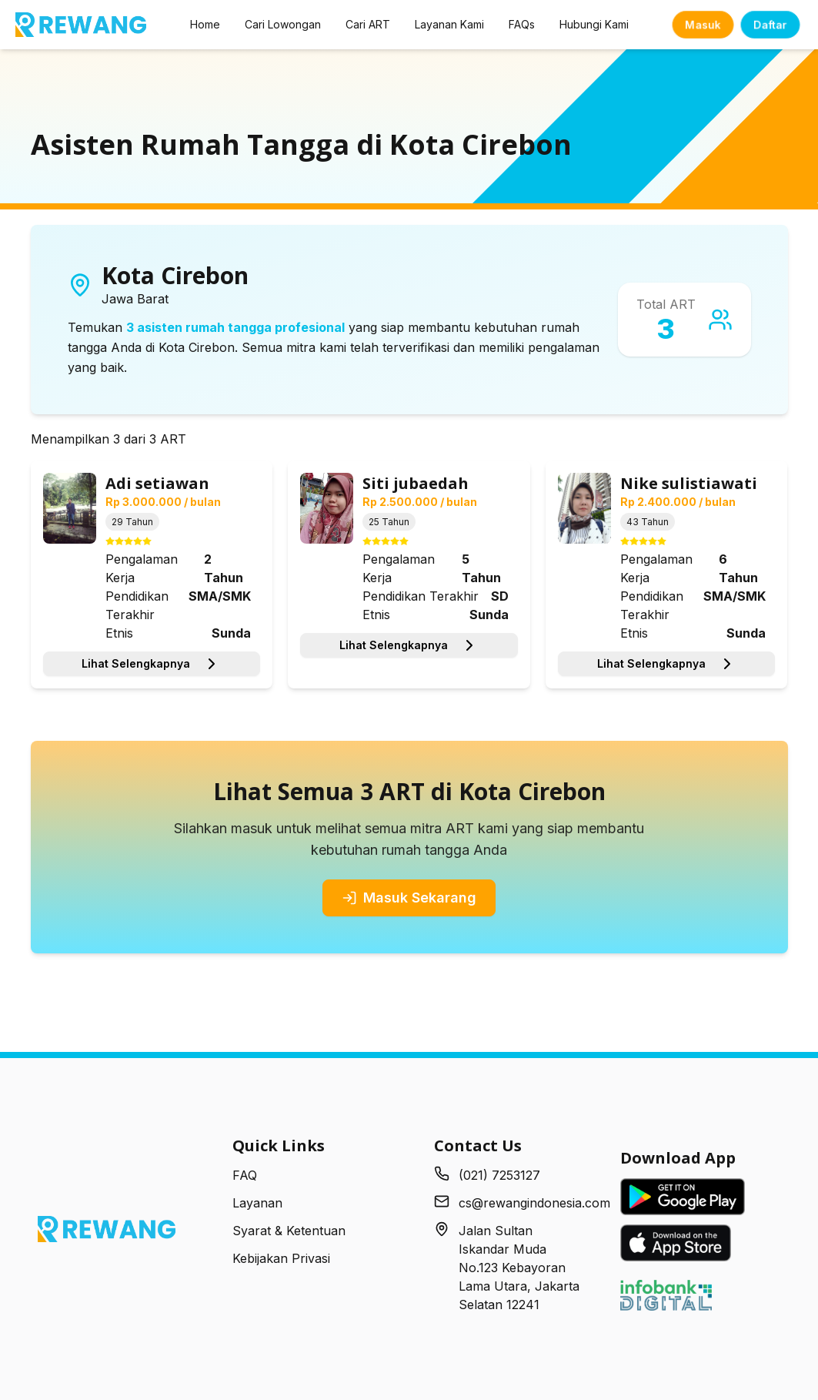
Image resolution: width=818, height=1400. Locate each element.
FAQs (522, 24)
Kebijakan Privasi (281, 1258)
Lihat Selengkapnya (151, 664)
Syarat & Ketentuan (289, 1230)
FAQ (244, 1175)
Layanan (257, 1203)
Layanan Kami (449, 24)
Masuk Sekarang (409, 897)
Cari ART (368, 24)
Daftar (770, 24)
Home (205, 24)
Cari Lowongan (283, 24)
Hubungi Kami (594, 24)
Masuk (703, 24)
